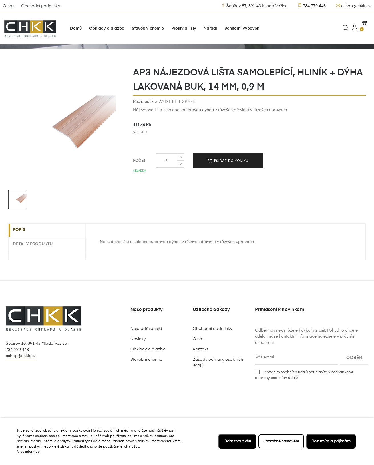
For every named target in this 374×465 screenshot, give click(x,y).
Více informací (29, 452)
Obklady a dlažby (147, 370)
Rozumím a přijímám (331, 441)
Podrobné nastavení (280, 441)
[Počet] (166, 182)
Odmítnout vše (235, 441)
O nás (8, 6)
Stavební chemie (146, 381)
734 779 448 (312, 5)
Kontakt (200, 370)
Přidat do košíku (228, 182)
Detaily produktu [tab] (37, 265)
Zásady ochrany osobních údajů (218, 383)
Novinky (138, 360)
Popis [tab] (23, 251)
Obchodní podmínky (40, 6)
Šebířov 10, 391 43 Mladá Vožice (36, 365)
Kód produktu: (145, 123)
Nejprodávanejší (146, 350)
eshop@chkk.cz (353, 5)
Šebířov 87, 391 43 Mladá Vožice (254, 5)
